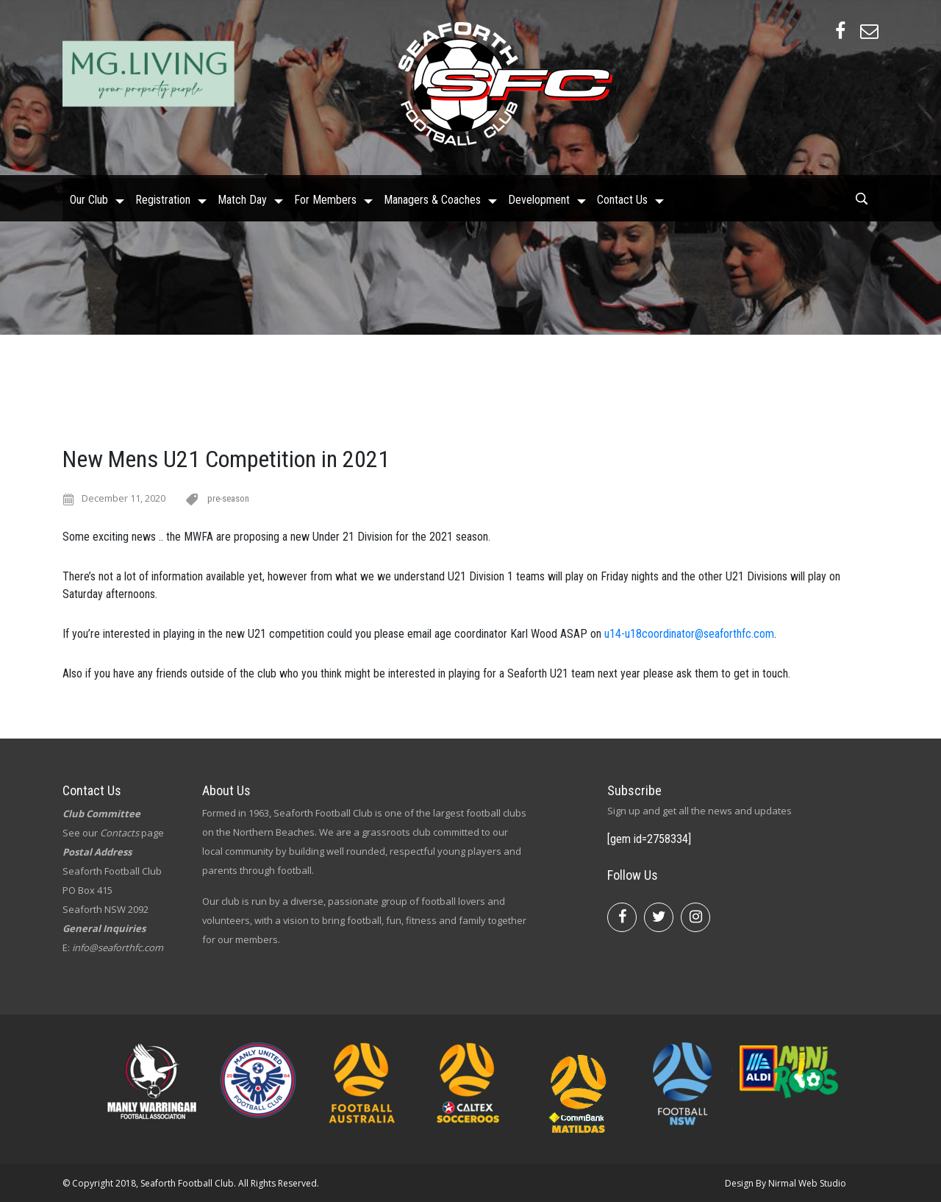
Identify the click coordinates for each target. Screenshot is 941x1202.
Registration (162, 197)
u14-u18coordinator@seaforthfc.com (689, 634)
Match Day (242, 197)
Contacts (119, 832)
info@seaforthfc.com (117, 947)
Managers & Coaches (432, 197)
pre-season (228, 498)
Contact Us (622, 197)
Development (539, 197)
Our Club (89, 197)
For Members (325, 197)
